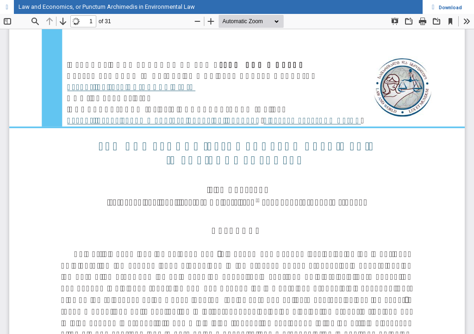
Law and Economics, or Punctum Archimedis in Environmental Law (107, 6)
